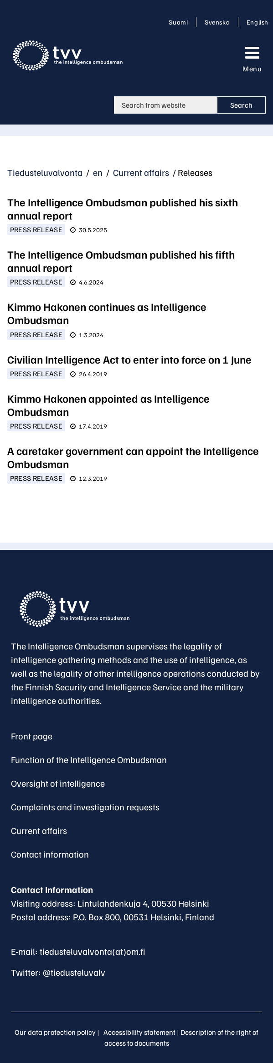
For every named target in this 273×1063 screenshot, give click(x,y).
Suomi (180, 22)
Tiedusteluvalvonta (44, 172)
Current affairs (140, 172)
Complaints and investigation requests (85, 807)
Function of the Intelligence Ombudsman (89, 759)
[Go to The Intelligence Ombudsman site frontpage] (79, 609)
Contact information (50, 854)
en (97, 172)
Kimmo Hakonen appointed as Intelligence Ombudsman (108, 404)
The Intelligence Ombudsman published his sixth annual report (122, 208)
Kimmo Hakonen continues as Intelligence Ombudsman (106, 312)
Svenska (218, 22)
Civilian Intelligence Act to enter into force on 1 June (129, 359)
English (257, 22)
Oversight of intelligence (58, 783)
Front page (31, 736)
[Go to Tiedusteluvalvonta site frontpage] (75, 55)
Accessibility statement (139, 1032)
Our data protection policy (55, 1032)
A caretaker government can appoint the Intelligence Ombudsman (133, 457)
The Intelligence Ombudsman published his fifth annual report (121, 260)
